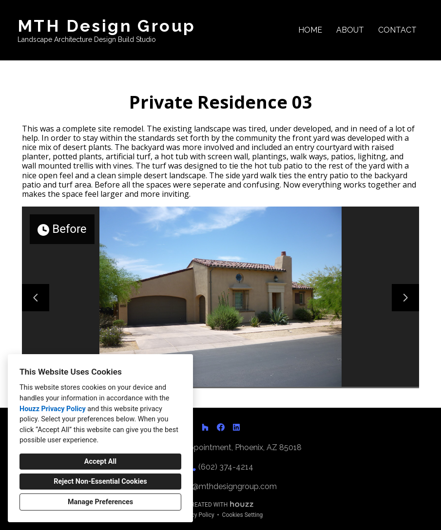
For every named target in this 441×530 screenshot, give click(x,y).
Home (310, 30)
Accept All (100, 461)
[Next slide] (405, 297)
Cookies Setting (242, 514)
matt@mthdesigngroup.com (225, 486)
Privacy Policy (196, 514)
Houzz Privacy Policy (52, 409)
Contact (397, 30)
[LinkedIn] (236, 427)
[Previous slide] (35, 297)
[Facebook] (220, 427)
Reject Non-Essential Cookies (100, 481)
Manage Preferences (100, 502)
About (350, 30)
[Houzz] (205, 427)
